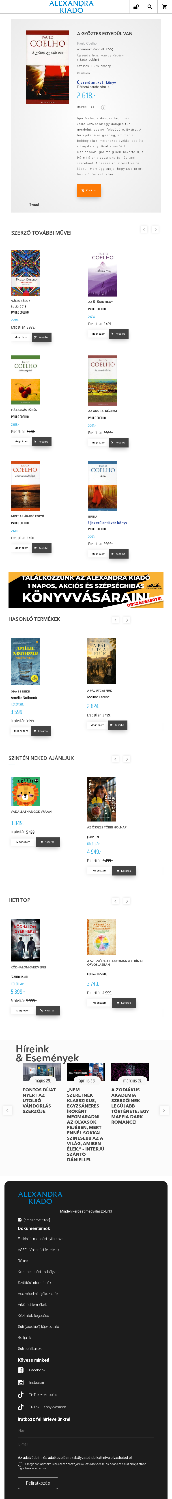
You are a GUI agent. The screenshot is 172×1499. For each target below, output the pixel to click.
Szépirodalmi (89, 59)
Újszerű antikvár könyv (93, 55)
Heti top (19, 900)
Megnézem (21, 337)
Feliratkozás (38, 1483)
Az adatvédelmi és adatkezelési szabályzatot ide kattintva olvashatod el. (75, 1458)
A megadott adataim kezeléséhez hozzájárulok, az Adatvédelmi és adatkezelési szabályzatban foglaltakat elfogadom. (82, 1466)
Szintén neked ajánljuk (41, 758)
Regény (118, 55)
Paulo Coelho (87, 43)
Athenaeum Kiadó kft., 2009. (95, 49)
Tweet (34, 204)
